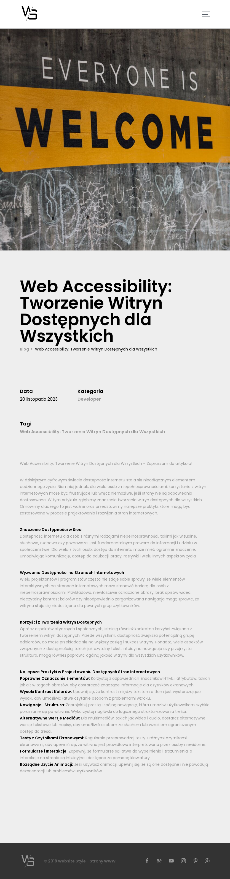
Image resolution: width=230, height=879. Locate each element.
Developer (89, 399)
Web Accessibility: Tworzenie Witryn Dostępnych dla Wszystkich (92, 431)
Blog (24, 349)
